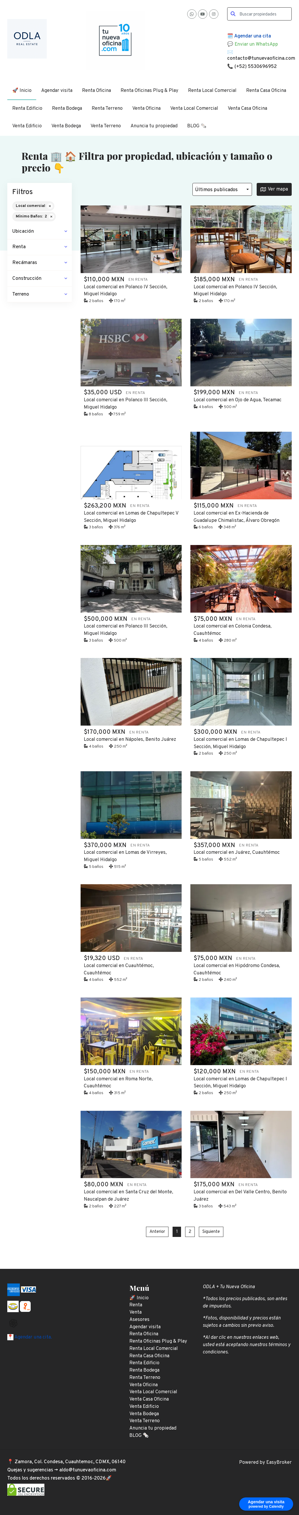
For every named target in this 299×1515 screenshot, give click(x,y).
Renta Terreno (107, 108)
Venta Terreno (106, 126)
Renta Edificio (27, 108)
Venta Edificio (27, 126)
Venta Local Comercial (194, 108)
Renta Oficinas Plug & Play (149, 91)
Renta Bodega (67, 108)
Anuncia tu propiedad (154, 126)
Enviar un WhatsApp (256, 44)
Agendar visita (56, 91)
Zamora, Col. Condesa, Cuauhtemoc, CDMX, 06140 (70, 1462)
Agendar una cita (252, 36)
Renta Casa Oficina (266, 91)
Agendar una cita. (32, 1337)
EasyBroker (279, 1462)
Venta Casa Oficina (247, 108)
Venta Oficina (146, 108)
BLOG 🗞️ (197, 126)
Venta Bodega (66, 126)
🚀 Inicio (22, 91)
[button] (39, 231)
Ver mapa (274, 189)
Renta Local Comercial (212, 91)
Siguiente (211, 1232)
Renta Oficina (96, 91)
